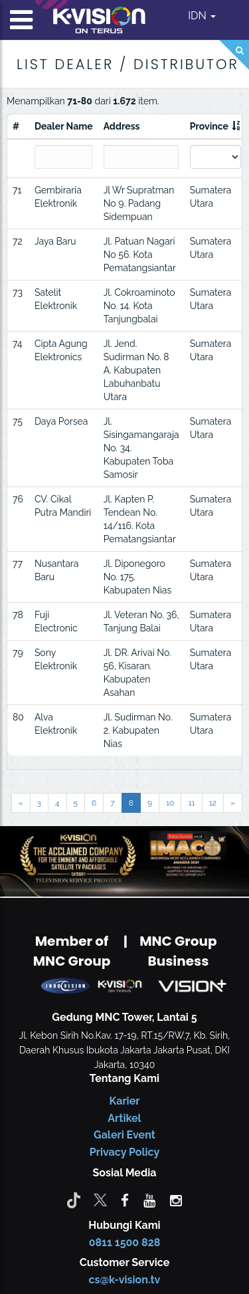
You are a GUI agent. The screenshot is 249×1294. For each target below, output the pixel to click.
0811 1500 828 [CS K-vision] (125, 1242)
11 (191, 803)
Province (209, 126)
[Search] (234, 55)
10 (170, 803)
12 (212, 803)
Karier (125, 1101)
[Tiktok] (73, 1199)
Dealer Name (64, 126)
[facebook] (125, 1199)
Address (122, 126)
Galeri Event (124, 1135)
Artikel (124, 1118)
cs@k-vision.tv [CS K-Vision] (125, 1279)
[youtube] (149, 1199)
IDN (202, 15)
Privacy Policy (124, 1152)
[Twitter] (100, 1199)
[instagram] (176, 1199)
